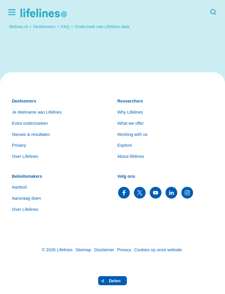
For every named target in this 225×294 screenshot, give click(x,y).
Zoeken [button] (213, 12)
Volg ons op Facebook (124, 193)
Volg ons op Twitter (140, 193)
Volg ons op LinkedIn (171, 193)
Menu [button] (12, 12)
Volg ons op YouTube (155, 193)
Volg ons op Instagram (187, 193)
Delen (115, 280)
